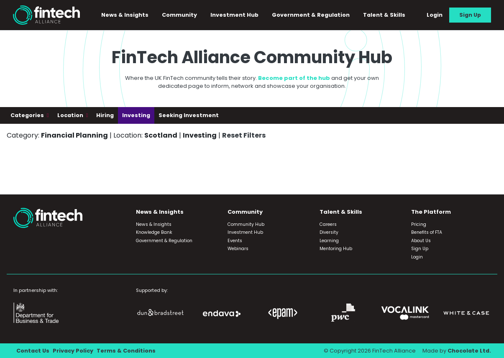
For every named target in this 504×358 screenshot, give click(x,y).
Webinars (238, 248)
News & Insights (124, 14)
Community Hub (246, 224)
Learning (329, 241)
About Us (421, 241)
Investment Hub (234, 14)
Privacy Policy (73, 350)
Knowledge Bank (154, 232)
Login (435, 14)
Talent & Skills (384, 14)
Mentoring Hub (336, 248)
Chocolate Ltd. (469, 350)
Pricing (418, 224)
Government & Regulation (311, 14)
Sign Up (470, 14)
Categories (27, 115)
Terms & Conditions (126, 350)
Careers (328, 224)
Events (235, 241)
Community (179, 14)
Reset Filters (244, 135)
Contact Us (32, 350)
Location (70, 115)
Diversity (329, 232)
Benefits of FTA (426, 232)
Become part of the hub (294, 78)
